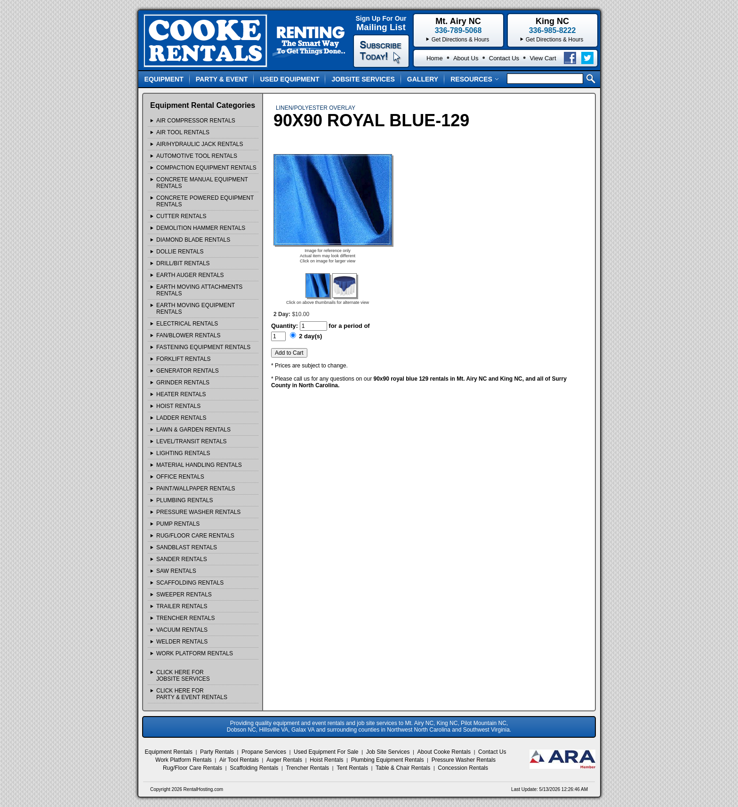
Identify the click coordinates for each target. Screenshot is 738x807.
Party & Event (222, 79)
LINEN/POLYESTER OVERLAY (315, 108)
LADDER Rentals (181, 418)
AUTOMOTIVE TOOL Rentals (196, 156)
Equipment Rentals (169, 752)
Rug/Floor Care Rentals (192, 768)
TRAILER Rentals (181, 606)
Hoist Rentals (326, 760)
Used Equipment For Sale (326, 752)
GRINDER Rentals (182, 382)
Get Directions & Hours (555, 39)
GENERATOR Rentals (187, 370)
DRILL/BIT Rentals (183, 263)
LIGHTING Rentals (183, 453)
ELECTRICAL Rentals (187, 323)
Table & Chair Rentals (403, 768)
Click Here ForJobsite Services (183, 675)
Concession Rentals (463, 768)
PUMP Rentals (178, 524)
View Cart (542, 58)
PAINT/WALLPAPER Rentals (195, 488)
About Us (465, 58)
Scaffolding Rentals (254, 768)
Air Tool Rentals (239, 760)
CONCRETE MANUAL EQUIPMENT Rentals (202, 182)
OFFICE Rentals (180, 476)
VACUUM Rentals (182, 630)
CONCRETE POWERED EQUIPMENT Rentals (205, 201)
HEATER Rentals (181, 394)
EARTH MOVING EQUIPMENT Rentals (195, 308)
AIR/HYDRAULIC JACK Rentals (199, 144)
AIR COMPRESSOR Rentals (195, 120)
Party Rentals (217, 752)
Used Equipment (289, 79)
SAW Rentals (176, 571)
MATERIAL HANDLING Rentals (199, 465)
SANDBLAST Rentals (186, 547)
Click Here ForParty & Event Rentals (191, 694)
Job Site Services (388, 752)
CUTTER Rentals (181, 216)
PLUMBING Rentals (184, 500)
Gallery (422, 79)
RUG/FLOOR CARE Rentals (195, 535)
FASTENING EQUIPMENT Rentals (203, 347)
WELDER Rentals (182, 641)
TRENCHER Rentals (185, 618)
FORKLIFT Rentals (183, 359)
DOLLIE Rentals (179, 251)
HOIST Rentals (178, 406)
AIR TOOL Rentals (182, 132)
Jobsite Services (362, 79)
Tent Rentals (352, 768)
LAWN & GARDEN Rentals (193, 429)
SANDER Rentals (181, 559)
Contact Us (504, 58)
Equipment (164, 79)
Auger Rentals (284, 760)
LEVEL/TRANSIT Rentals (191, 441)
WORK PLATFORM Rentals (194, 653)
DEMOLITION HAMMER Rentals (200, 228)
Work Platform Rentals (183, 760)
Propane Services (263, 752)
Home (434, 58)
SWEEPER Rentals (184, 594)
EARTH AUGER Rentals (190, 275)
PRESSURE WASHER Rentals (198, 512)
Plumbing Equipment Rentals (387, 760)
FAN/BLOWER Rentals (188, 335)
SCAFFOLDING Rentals (190, 582)
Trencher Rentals (307, 768)
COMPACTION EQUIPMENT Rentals (206, 167)
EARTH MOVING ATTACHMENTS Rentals (199, 290)
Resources (474, 79)
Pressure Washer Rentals (464, 760)
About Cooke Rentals (444, 752)
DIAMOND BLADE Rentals (193, 239)
